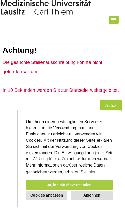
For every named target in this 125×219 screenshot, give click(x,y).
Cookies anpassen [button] (46, 195)
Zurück (111, 105)
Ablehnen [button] (91, 195)
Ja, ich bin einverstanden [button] (69, 185)
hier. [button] (92, 172)
